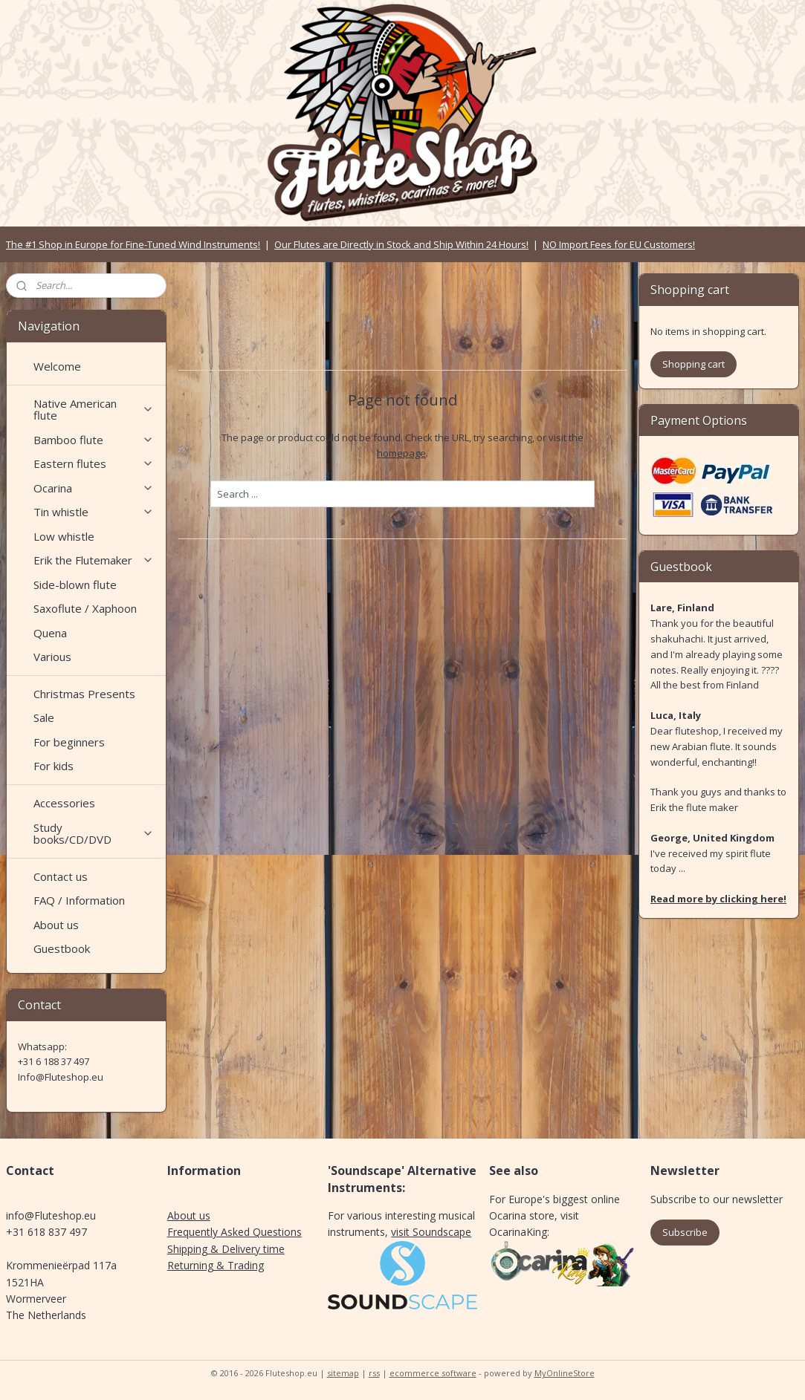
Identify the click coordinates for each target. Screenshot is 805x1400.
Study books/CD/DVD (93, 833)
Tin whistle (93, 511)
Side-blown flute (75, 584)
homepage (401, 453)
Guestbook (61, 948)
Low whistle (63, 536)
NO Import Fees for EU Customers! (619, 244)
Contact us (60, 876)
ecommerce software (432, 1372)
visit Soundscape (431, 1232)
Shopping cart (693, 364)
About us (56, 924)
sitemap (343, 1372)
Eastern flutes (93, 463)
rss (374, 1372)
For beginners (69, 742)
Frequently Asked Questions (234, 1232)
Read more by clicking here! (718, 898)
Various (52, 656)
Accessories (64, 802)
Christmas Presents (84, 693)
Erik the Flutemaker (93, 560)
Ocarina (93, 488)
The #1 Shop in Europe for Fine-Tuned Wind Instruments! (133, 244)
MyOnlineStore (564, 1372)
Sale (43, 717)
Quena (50, 632)
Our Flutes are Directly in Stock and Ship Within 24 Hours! (401, 244)
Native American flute (93, 409)
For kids (53, 765)
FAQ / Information (79, 900)
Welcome (57, 366)
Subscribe (685, 1232)
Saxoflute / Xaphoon (85, 608)
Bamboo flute (93, 439)
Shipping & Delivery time (226, 1249)
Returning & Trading (215, 1265)
